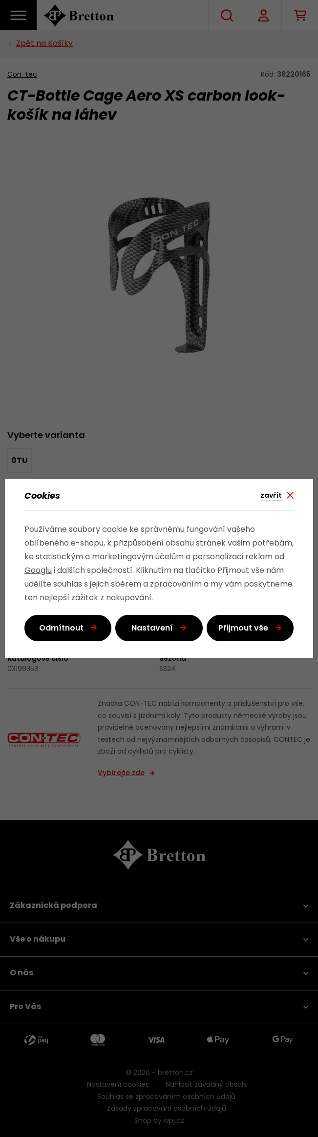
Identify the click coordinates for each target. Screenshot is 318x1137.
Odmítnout (61, 628)
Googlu (38, 571)
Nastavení (152, 628)
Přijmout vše (243, 628)
